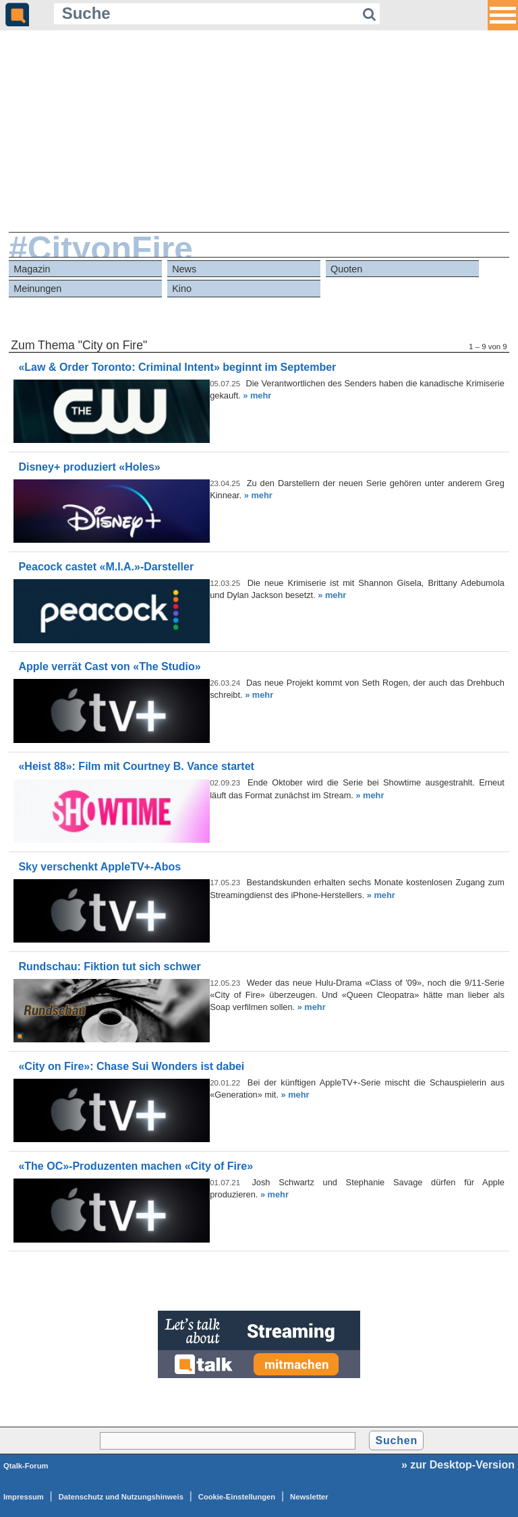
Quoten (346, 269)
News (184, 269)
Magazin (31, 269)
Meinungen (37, 288)
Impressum (23, 1497)
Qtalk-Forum (26, 1466)
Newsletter (309, 1497)
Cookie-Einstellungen (236, 1497)
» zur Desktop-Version (458, 1464)
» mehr (257, 395)
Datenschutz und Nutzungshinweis (121, 1497)
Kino (182, 288)
